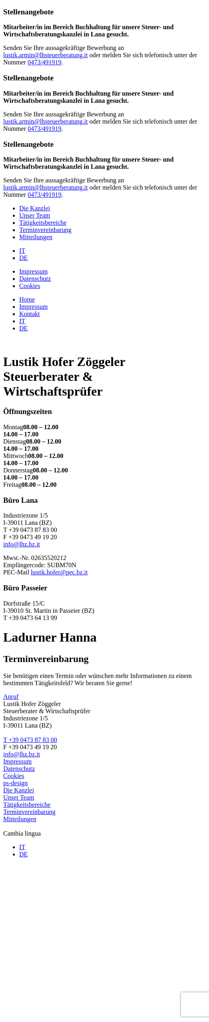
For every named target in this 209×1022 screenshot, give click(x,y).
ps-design (15, 783)
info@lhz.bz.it (21, 544)
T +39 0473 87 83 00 (30, 739)
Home (27, 299)
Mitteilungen (35, 237)
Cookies (29, 285)
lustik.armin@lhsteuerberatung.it (45, 55)
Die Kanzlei (34, 208)
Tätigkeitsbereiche (42, 222)
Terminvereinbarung (45, 229)
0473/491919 (44, 62)
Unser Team (34, 215)
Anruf (10, 696)
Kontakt (29, 313)
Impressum (33, 271)
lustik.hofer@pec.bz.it (59, 572)
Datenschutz (35, 278)
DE (23, 257)
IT (22, 250)
